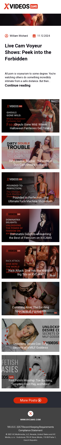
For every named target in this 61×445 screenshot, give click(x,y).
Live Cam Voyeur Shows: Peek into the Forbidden (28, 52)
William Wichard (19, 35)
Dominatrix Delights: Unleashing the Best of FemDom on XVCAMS (30, 236)
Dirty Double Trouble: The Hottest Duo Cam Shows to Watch (30, 163)
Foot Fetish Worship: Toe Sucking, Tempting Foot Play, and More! (30, 382)
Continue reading (17, 85)
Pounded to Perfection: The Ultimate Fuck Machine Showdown (30, 199)
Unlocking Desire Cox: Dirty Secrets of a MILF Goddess (30, 345)
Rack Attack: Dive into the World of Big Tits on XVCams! (30, 272)
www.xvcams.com (30, 419)
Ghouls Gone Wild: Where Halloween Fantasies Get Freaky (30, 126)
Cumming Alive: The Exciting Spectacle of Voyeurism (30, 309)
